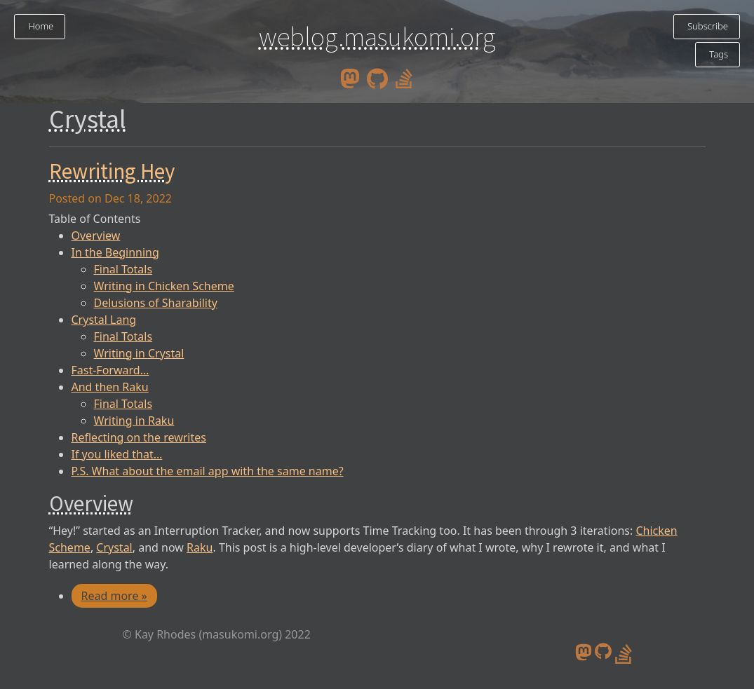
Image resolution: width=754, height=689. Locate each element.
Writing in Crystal (139, 353)
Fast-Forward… (110, 370)
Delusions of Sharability (155, 303)
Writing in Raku (134, 420)
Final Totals (123, 269)
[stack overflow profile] (404, 77)
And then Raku (110, 387)
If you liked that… (117, 454)
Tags (717, 54)
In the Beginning (115, 252)
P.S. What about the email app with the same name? (208, 471)
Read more (114, 595)
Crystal (114, 547)
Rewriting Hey (112, 171)
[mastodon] (350, 77)
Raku (200, 547)
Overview (96, 235)
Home (39, 26)
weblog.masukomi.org (377, 36)
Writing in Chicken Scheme (164, 286)
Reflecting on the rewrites (139, 437)
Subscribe (706, 26)
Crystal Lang (104, 319)
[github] (377, 77)
